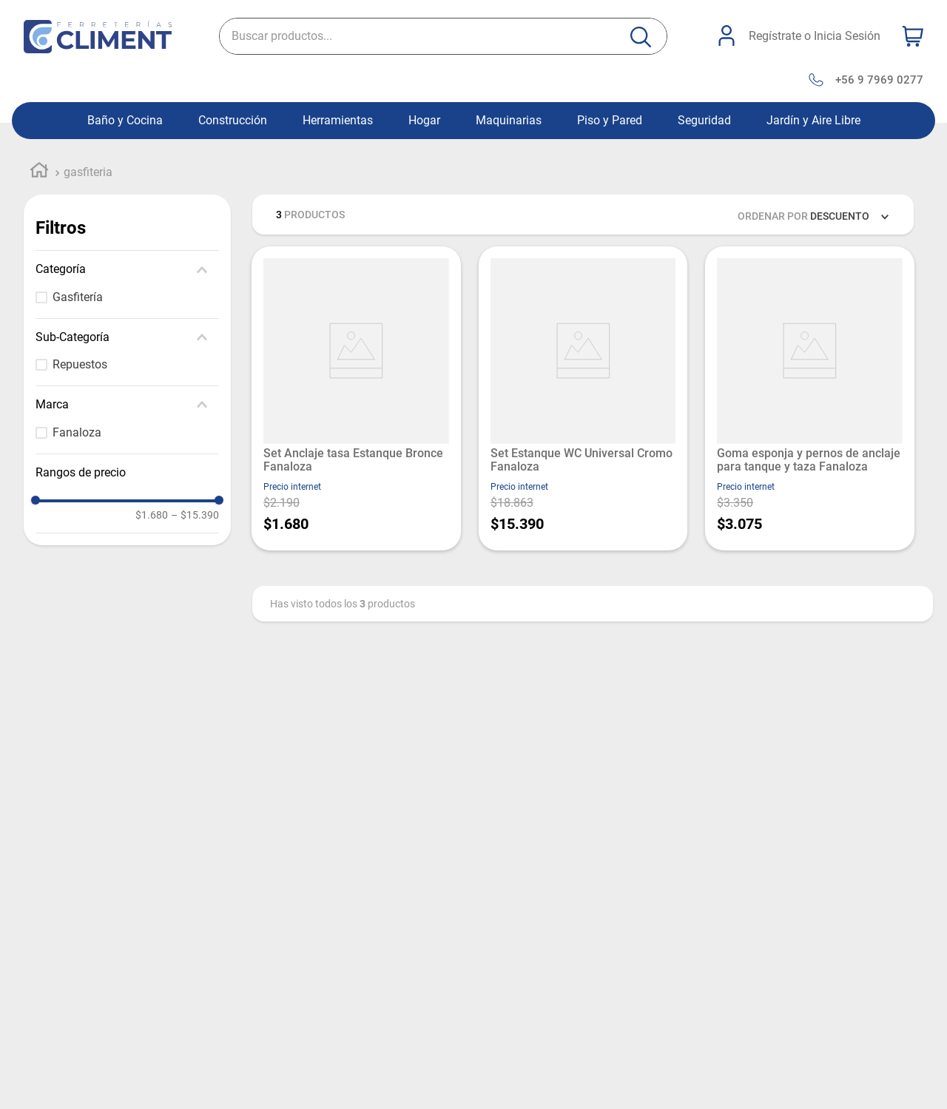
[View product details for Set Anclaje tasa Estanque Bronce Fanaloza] (356, 398)
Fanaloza (77, 432)
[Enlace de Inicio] (39, 172)
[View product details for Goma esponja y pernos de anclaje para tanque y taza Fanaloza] (810, 398)
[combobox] (443, 36)
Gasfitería (78, 297)
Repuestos (80, 364)
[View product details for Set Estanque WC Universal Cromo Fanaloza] (583, 398)
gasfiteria (88, 172)
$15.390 (195, 515)
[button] (127, 269)
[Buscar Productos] (641, 36)
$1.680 (151, 515)
